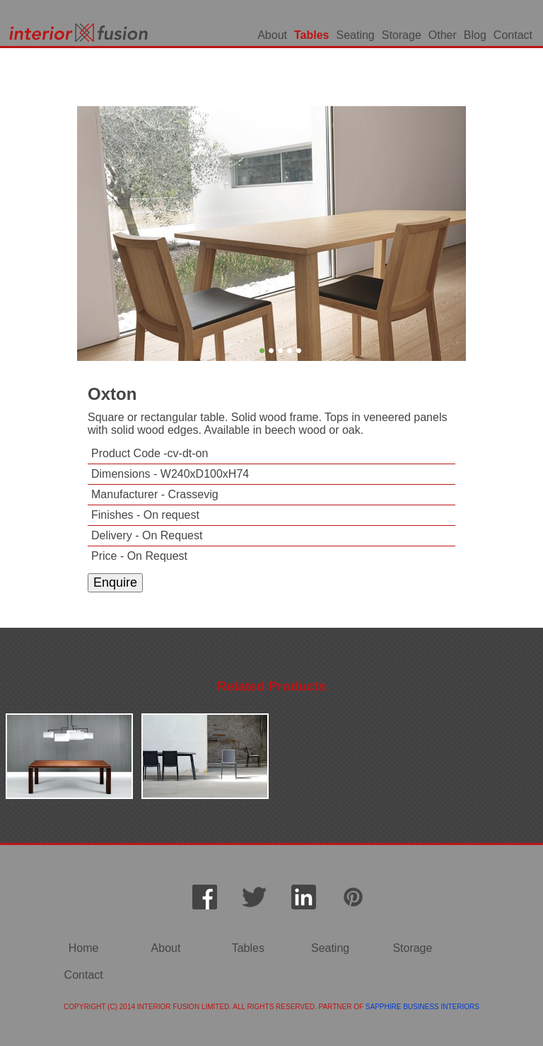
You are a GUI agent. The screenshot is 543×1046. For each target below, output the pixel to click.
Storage (401, 35)
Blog (475, 35)
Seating (356, 35)
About (272, 35)
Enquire (115, 582)
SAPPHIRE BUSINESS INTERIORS (422, 1007)
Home (84, 948)
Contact (513, 35)
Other (442, 35)
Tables (311, 35)
